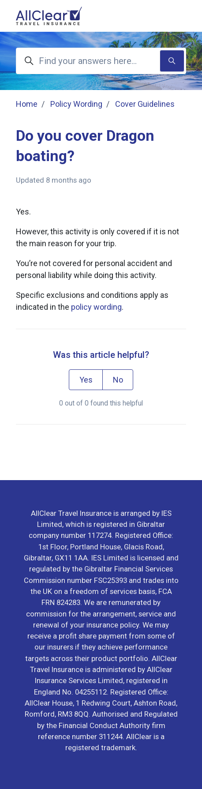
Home (26, 104)
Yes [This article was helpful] (86, 379)
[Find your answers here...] (101, 61)
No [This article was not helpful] (118, 379)
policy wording (96, 307)
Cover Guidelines (145, 104)
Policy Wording (76, 104)
